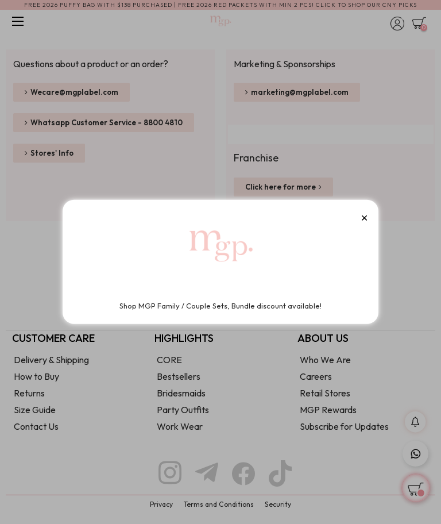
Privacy (161, 504)
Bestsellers (178, 376)
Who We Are (325, 359)
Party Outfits (183, 409)
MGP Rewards (328, 409)
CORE (169, 359)
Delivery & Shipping (51, 359)
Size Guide (35, 409)
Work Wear (180, 426)
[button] (71, 92)
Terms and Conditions (219, 504)
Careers (316, 376)
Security (278, 504)
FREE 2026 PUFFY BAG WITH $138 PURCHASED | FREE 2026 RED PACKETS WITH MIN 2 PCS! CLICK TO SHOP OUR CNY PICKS (220, 5)
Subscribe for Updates (344, 426)
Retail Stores (325, 393)
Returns (29, 393)
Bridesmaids (181, 393)
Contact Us (36, 426)
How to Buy (36, 376)
